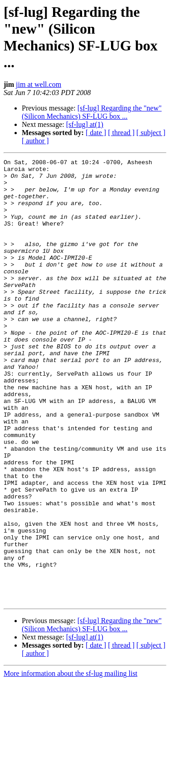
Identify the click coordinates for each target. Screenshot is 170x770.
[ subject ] (150, 132)
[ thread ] (121, 132)
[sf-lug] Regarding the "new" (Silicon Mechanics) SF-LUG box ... (92, 112)
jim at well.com (38, 84)
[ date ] (96, 132)
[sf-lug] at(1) (84, 124)
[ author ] (35, 141)
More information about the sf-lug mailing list (70, 762)
